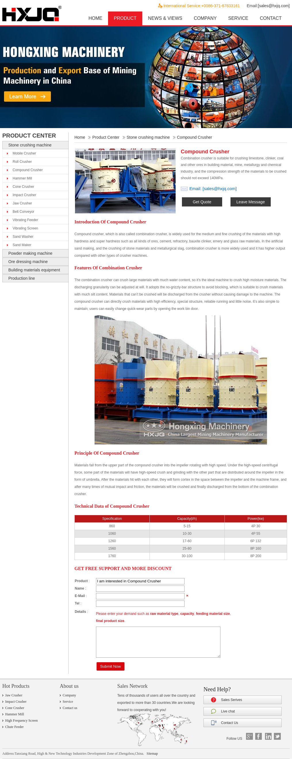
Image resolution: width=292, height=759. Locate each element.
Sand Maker (22, 245)
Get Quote (202, 202)
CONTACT (271, 18)
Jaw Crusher (22, 203)
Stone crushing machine (29, 145)
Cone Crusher (23, 187)
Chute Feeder (14, 727)
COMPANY (205, 18)
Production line (21, 278)
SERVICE (238, 18)
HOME (95, 18)
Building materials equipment (34, 270)
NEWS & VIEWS (165, 18)
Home (79, 137)
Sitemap (152, 754)
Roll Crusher (22, 162)
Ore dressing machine (28, 261)
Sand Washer (23, 237)
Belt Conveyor (23, 212)
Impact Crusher (24, 195)
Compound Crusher (28, 170)
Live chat (228, 711)
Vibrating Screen (25, 228)
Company (69, 695)
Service (68, 702)
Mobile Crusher (24, 153)
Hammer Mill (22, 178)
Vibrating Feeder (25, 220)
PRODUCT (125, 18)
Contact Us (229, 723)
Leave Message (251, 202)
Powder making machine (30, 253)
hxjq (36, 13)
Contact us (70, 708)
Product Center (105, 137)
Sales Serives (231, 700)
